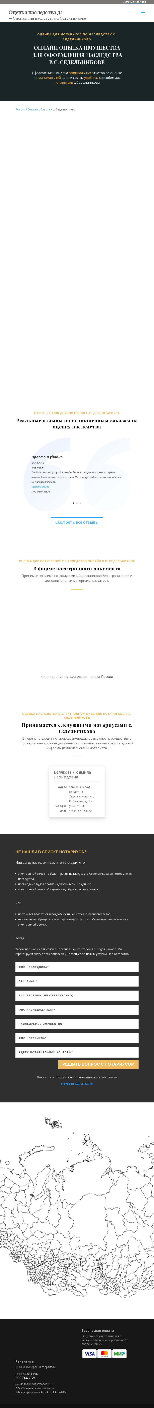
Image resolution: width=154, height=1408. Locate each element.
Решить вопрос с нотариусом (98, 1064)
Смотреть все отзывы (77, 522)
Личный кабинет (134, 1)
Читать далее (40, 486)
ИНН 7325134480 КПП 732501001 (26, 1376)
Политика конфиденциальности (77, 1084)
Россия (20, 109)
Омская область (39, 109)
